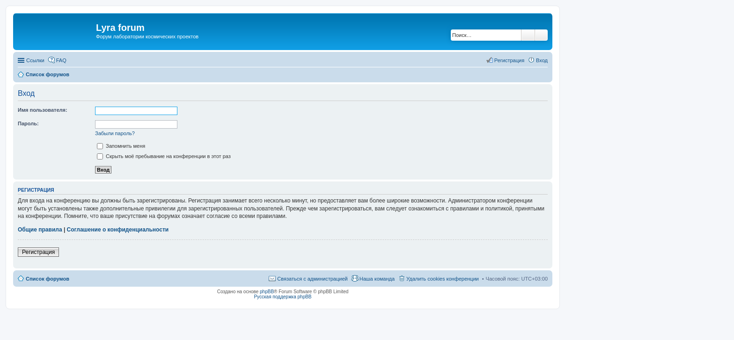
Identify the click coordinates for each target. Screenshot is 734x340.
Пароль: (28, 123)
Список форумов (47, 279)
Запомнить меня (121, 146)
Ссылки (35, 60)
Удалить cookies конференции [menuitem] (442, 279)
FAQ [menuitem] (61, 60)
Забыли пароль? (115, 133)
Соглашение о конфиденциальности (118, 229)
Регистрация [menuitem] (509, 60)
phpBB (267, 291)
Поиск (528, 35)
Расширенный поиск (541, 35)
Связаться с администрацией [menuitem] (312, 279)
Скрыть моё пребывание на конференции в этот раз (164, 156)
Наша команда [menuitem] (377, 279)
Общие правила (40, 229)
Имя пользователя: (42, 110)
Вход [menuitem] (542, 60)
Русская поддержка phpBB (282, 296)
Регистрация (38, 252)
